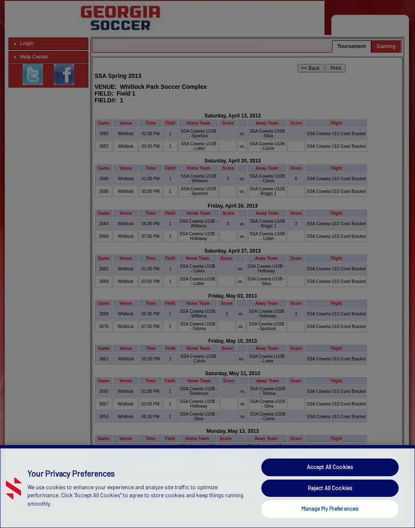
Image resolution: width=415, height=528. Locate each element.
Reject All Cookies (330, 502)
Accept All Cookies (330, 480)
